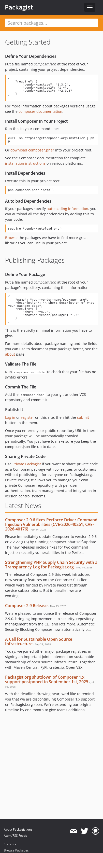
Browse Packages (16, 850)
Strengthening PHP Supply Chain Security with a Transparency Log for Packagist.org (51, 565)
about (10, 354)
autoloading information (67, 208)
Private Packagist (26, 464)
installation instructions (25, 163)
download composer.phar (32, 150)
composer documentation (40, 111)
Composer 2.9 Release (26, 605)
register (27, 417)
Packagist (19, 7)
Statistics (10, 844)
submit (83, 417)
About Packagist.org (18, 829)
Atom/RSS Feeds (15, 835)
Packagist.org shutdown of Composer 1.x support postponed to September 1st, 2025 (46, 679)
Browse (11, 237)
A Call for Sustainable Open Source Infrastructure (38, 641)
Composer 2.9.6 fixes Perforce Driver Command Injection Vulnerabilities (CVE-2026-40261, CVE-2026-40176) (51, 524)
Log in (10, 417)
